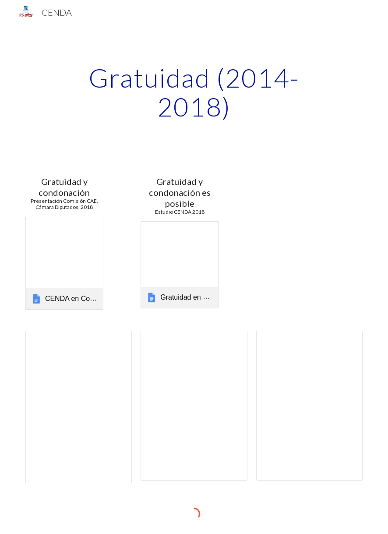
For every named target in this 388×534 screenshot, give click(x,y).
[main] (194, 92)
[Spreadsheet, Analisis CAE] (78, 407)
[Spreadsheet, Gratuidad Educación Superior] (194, 406)
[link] (64, 263)
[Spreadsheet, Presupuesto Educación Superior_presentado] (309, 406)
